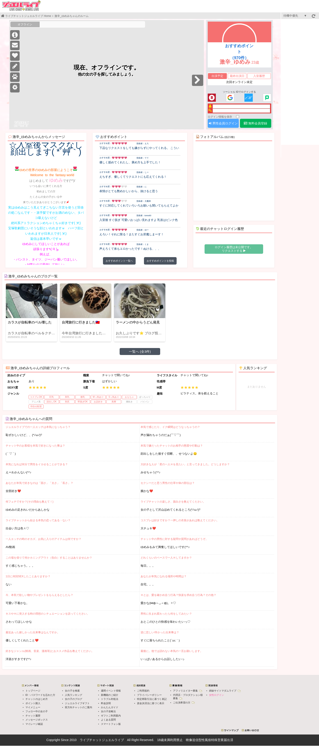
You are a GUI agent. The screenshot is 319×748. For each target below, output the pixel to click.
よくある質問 (108, 719)
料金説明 (106, 703)
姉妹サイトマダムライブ (225, 690)
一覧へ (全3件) (140, 351)
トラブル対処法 (109, 699)
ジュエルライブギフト (77, 703)
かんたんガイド (109, 707)
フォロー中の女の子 (36, 711)
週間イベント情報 (111, 690)
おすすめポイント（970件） (239, 52)
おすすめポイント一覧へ (119, 260)
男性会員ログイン (223, 123)
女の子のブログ (73, 699)
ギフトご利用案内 (111, 715)
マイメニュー (32, 707)
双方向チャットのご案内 (78, 707)
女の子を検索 (72, 690)
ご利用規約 (143, 690)
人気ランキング (73, 695)
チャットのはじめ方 (36, 699)
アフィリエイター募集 (187, 690)
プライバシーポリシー (149, 695)
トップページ (32, 690)
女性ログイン (216, 695)
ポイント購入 (32, 703)
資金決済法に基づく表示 (150, 703)
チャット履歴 (32, 715)
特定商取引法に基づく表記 (152, 699)
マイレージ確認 (34, 724)
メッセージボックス (36, 719)
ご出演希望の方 (184, 702)
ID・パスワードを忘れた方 (40, 695)
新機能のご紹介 (109, 695)
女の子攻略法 (108, 711)
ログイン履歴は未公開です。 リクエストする (234, 248)
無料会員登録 (255, 123)
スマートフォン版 (111, 724)
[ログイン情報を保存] (237, 116)
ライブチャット (91, 740)
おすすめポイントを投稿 (160, 260)
